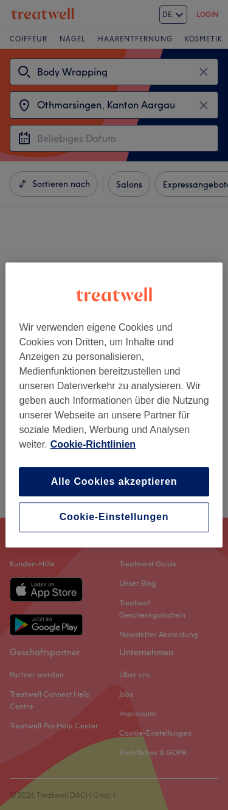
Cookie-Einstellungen (114, 517)
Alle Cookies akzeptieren (114, 481)
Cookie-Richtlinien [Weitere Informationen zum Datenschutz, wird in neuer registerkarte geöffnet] (93, 444)
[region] (113, 405)
